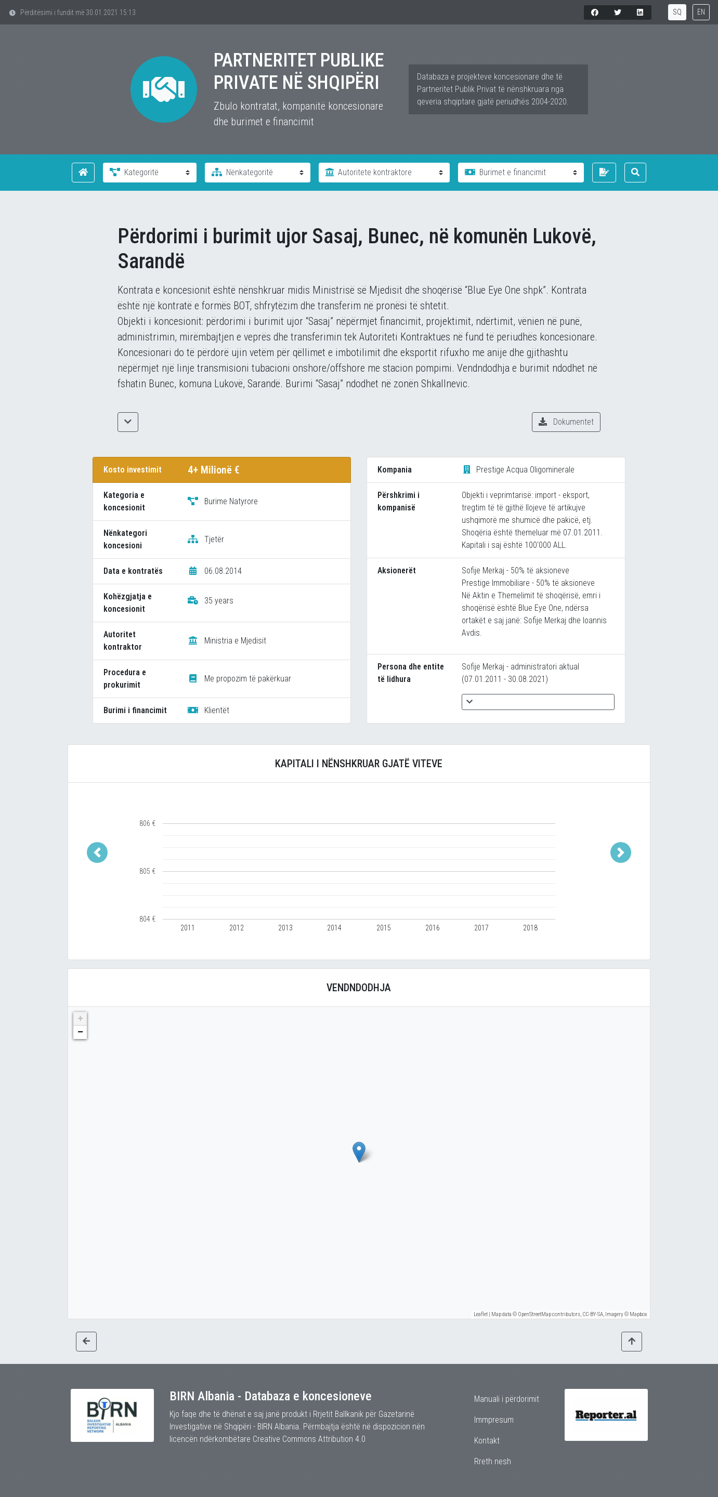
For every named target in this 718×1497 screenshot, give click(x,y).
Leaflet (481, 1314)
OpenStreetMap (534, 1314)
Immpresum (494, 1420)
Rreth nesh (492, 1461)
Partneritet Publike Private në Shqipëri (299, 71)
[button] (97, 852)
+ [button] (80, 1019)
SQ (677, 12)
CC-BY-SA (592, 1314)
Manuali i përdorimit (506, 1399)
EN (701, 12)
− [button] (80, 1032)
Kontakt (487, 1441)
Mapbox (638, 1314)
